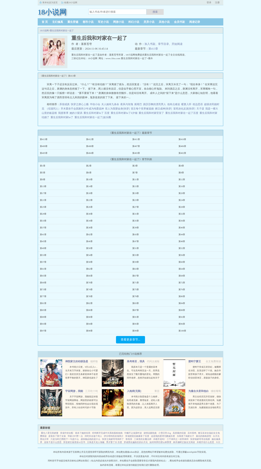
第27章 (135, 207)
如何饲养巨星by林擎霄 (160, 442)
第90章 (89, 317)
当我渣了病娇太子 (185, 436)
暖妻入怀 (186, 104)
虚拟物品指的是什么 (90, 439)
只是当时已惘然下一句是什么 (65, 439)
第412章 (90, 139)
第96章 (182, 324)
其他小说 (164, 21)
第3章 (135, 165)
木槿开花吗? (159, 439)
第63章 (135, 269)
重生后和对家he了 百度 (97, 113)
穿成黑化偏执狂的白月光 (136, 442)
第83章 (135, 303)
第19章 (135, 193)
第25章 (43, 207)
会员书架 (179, 21)
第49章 (43, 248)
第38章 (89, 227)
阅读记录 (194, 21)
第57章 (43, 262)
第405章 (43, 153)
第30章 (89, 214)
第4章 (181, 165)
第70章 (89, 282)
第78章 (89, 296)
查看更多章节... (130, 339)
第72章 (182, 282)
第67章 (135, 275)
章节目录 (163, 44)
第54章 (89, 255)
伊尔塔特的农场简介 (113, 436)
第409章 (43, 146)
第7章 (135, 172)
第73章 (43, 289)
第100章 (182, 330)
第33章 (43, 220)
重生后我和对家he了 (62, 117)
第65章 (43, 275)
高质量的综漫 (179, 433)
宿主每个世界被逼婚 (142, 108)
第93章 (43, 324)
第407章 (136, 146)
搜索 (155, 11)
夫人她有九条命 (110, 104)
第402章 (182, 153)
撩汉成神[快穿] (163, 108)
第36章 (182, 220)
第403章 (136, 153)
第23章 (135, 200)
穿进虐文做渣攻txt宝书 (74, 442)
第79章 (135, 296)
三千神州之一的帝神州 (177, 439)
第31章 (135, 214)
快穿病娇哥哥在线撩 (200, 439)
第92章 (182, 317)
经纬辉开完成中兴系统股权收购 (107, 433)
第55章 (135, 255)
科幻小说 (133, 21)
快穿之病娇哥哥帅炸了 (113, 439)
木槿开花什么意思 (205, 442)
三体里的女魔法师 (142, 439)
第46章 (89, 241)
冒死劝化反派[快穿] (184, 108)
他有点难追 (173, 104)
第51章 (135, 248)
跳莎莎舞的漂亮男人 (154, 104)
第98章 (89, 330)
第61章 (43, 269)
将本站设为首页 (50, 2)
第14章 (89, 186)
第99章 (135, 330)
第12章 (182, 179)
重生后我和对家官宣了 (152, 113)
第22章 (89, 200)
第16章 (182, 186)
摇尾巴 (138, 104)
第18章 (89, 193)
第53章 (43, 255)
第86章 (89, 310)
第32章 (182, 214)
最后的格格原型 (203, 436)
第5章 (42, 172)
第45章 (43, 241)
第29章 (43, 214)
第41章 (43, 234)
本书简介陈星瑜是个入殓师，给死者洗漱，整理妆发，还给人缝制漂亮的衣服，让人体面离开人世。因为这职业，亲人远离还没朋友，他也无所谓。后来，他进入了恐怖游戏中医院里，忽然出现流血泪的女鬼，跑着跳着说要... (143, 407)
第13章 (43, 186)
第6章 (89, 172)
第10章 (89, 179)
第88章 (182, 310)
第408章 (90, 146)
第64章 (182, 269)
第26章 (89, 207)
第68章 (182, 275)
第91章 (135, 317)
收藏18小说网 (70, 2)
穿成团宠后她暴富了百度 (137, 436)
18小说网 (44, 30)
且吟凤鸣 (192, 433)
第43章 (135, 234)
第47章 (135, 241)
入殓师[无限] (134, 391)
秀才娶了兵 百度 (114, 442)
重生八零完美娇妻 (49, 433)
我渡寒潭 (63, 113)
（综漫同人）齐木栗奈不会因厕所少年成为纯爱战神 (74, 108)
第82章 (89, 303)
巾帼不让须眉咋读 (133, 433)
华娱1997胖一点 (75, 436)
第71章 (135, 282)
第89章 (43, 317)
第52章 (182, 248)
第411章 (136, 139)
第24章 (182, 200)
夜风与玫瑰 (126, 104)
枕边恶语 (198, 104)
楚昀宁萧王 (194, 361)
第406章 (182, 146)
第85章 (43, 310)
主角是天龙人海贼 (95, 442)
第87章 (135, 310)
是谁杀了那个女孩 (57, 436)
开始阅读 (177, 44)
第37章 (43, 227)
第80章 (182, 296)
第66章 (89, 275)
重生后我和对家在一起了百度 (182, 113)
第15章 (135, 186)
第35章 (135, 220)
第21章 (43, 200)
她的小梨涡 (76, 113)
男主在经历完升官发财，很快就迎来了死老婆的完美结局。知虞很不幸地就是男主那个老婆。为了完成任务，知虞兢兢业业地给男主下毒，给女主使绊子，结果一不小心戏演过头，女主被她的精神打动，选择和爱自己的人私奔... (204, 407)
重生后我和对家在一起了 (62, 30)
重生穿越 (72, 21)
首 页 (45, 21)
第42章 (89, 234)
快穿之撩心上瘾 (80, 104)
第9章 (42, 179)
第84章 (182, 303)
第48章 (182, 241)
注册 (217, 2)
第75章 (135, 289)
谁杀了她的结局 (82, 433)
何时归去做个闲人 (93, 436)
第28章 (182, 207)
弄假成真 (64, 104)
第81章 (43, 303)
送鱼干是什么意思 (52, 442)
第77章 (43, 296)
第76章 (182, 289)
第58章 (89, 262)
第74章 (89, 289)
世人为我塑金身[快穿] (117, 108)
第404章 (90, 153)
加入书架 (149, 44)
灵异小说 (149, 21)
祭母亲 (129, 439)
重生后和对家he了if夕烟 (125, 113)
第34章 (89, 220)
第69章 (43, 282)
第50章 (89, 248)
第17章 (43, 193)
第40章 (182, 227)
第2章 (89, 165)
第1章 (42, 165)
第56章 (182, 255)
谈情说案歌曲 (150, 433)
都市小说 (88, 21)
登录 (209, 2)
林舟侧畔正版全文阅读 (184, 442)
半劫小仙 (95, 104)
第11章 (135, 179)
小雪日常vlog (164, 433)
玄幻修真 (57, 21)
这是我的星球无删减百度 (163, 436)
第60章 (182, 262)
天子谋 (200, 108)
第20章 (182, 193)
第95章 (135, 324)
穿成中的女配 (66, 433)
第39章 (135, 227)
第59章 (135, 262)
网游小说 (118, 21)
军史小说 (103, 21)
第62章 (89, 269)
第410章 (182, 139)
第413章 (153, 48)
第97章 (43, 330)
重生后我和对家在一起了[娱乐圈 (93, 117)
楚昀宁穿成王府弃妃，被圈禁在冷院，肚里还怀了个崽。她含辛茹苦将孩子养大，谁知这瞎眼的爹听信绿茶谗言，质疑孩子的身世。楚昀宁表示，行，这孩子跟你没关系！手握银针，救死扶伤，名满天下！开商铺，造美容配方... (204, 378)
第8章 (181, 172)
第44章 (182, 234)
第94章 (89, 324)
